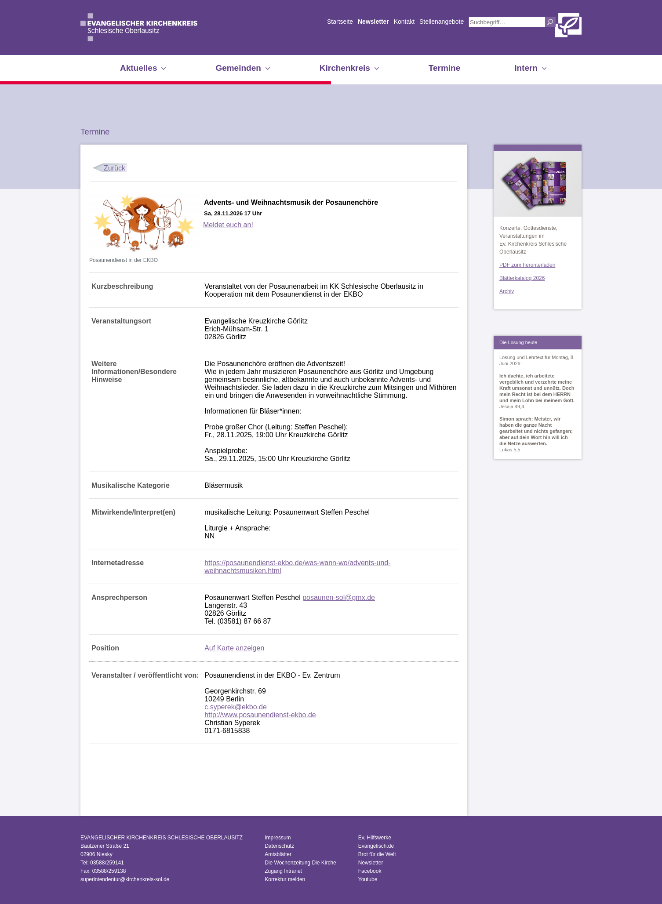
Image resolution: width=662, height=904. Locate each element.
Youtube (368, 879)
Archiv (506, 291)
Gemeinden (238, 68)
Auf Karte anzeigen (234, 648)
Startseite (340, 21)
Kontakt (404, 21)
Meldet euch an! (228, 225)
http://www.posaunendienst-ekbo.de (260, 715)
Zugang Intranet (283, 871)
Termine (445, 68)
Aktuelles (138, 68)
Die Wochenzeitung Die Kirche (300, 863)
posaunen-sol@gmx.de (338, 597)
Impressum (278, 838)
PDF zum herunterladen (527, 265)
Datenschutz (279, 846)
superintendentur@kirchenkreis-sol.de (124, 879)
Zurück (114, 168)
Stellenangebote (441, 21)
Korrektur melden (285, 879)
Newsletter (373, 21)
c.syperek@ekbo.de (235, 707)
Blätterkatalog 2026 (522, 278)
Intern (526, 68)
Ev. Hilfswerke (374, 838)
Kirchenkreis (345, 68)
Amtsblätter (278, 854)
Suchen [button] (550, 22)
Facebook (370, 871)
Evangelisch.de (376, 846)
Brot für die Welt (377, 854)
